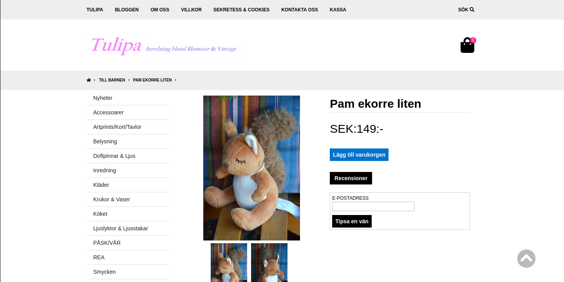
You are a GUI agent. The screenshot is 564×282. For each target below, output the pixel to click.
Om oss (159, 10)
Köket (100, 214)
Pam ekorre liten (152, 80)
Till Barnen (112, 80)
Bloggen (127, 10)
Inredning (104, 170)
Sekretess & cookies (241, 10)
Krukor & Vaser (111, 199)
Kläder (101, 185)
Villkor (191, 10)
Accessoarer (108, 112)
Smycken (104, 272)
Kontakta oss (299, 10)
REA (99, 257)
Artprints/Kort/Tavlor (117, 127)
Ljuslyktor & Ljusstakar (120, 228)
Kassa (338, 10)
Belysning (105, 141)
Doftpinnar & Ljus (114, 156)
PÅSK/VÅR (107, 243)
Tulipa (95, 10)
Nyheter (102, 98)
